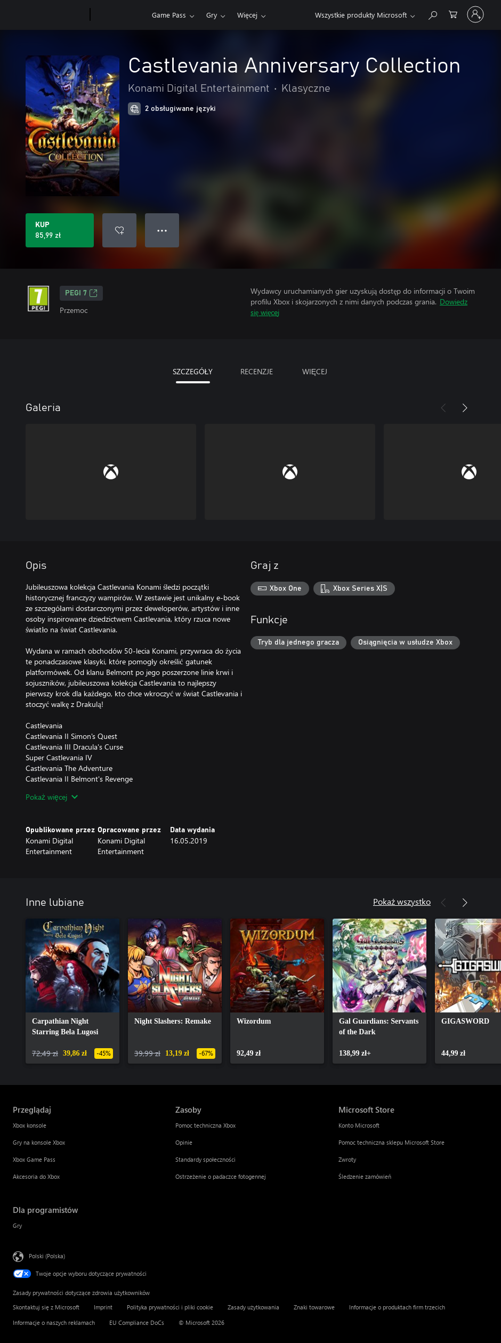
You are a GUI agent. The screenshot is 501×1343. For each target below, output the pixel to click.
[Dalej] (464, 407)
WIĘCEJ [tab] (314, 371)
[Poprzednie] (443, 407)
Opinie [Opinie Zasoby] (183, 1142)
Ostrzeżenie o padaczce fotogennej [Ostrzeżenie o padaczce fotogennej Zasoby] (220, 1176)
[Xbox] (119, 15)
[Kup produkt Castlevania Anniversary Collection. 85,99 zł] (60, 230)
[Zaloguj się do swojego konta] (475, 14)
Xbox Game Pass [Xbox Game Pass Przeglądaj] (34, 1159)
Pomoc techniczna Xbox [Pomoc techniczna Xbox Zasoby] (205, 1125)
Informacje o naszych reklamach (54, 1322)
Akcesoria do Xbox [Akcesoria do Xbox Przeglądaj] (36, 1176)
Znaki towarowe (314, 1307)
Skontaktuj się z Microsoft (46, 1307)
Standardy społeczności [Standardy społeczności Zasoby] (205, 1159)
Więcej (247, 14)
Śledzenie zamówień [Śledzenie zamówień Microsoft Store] (364, 1176)
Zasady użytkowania (253, 1307)
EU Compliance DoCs (136, 1322)
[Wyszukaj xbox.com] (432, 14)
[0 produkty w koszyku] (453, 13)
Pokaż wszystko (402, 901)
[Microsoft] (49, 15)
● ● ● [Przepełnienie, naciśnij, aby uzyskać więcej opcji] (162, 230)
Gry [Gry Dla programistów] (17, 1225)
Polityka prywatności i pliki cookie (170, 1307)
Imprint (103, 1307)
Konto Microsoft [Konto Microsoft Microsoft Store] (358, 1125)
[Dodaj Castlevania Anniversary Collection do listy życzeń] (119, 230)
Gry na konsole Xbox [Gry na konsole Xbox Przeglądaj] (39, 1142)
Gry (211, 14)
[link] (72, 991)
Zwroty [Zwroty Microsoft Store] (347, 1159)
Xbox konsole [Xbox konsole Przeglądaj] (29, 1125)
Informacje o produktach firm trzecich (397, 1307)
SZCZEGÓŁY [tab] (193, 371)
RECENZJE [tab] (256, 371)
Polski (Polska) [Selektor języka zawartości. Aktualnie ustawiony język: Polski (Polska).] (47, 1255)
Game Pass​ (169, 14)
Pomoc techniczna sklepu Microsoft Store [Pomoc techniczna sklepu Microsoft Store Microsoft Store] (391, 1142)
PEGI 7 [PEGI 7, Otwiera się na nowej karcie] (81, 293)
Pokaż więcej (52, 797)
